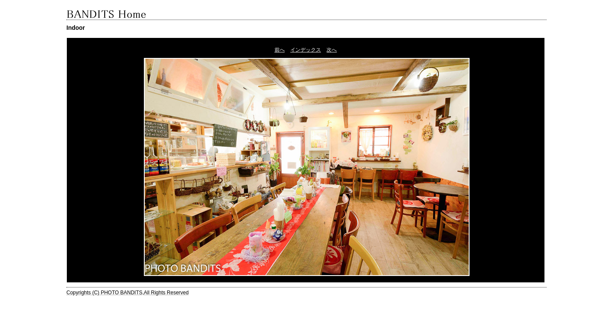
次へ (332, 50)
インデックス (305, 50)
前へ (280, 50)
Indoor (75, 27)
